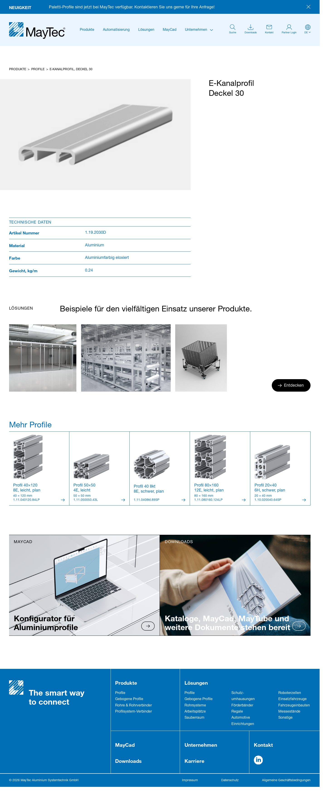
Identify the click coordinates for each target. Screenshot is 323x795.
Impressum (190, 780)
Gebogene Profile (129, 699)
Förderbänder (242, 706)
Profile (37, 69)
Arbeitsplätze (195, 712)
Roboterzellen (289, 693)
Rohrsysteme (195, 706)
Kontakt (263, 745)
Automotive (240, 718)
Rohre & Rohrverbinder (133, 706)
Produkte (87, 30)
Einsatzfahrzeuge (292, 699)
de (306, 32)
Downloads (128, 761)
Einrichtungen (242, 724)
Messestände (289, 712)
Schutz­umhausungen (243, 696)
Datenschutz (230, 780)
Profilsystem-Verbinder (133, 712)
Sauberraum (194, 718)
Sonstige (285, 718)
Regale (237, 712)
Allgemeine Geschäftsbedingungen (286, 780)
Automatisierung (116, 30)
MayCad (169, 30)
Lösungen (146, 30)
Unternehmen (196, 30)
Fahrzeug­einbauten (294, 706)
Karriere (194, 761)
